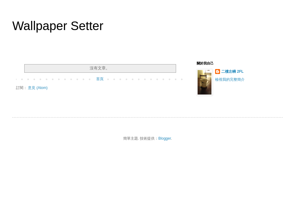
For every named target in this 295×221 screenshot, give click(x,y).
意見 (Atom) (37, 88)
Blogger (164, 138)
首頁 (100, 79)
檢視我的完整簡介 (230, 79)
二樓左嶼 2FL (232, 71)
